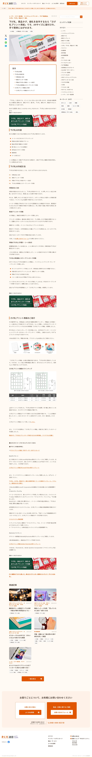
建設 (76, 102)
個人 (32, 31)
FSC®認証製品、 (44, 16)
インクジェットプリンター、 (31, 16)
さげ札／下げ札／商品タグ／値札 (18, 18)
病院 (69, 106)
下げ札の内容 (18, 71)
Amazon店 (74, 744)
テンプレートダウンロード (34, 3)
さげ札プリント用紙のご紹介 (22, 88)
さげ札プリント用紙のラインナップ (25, 90)
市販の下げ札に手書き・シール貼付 (25, 82)
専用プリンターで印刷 (22, 79)
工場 (70, 102)
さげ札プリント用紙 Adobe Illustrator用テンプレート (25, 544)
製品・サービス (46, 3)
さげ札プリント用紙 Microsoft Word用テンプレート (24, 468)
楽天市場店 (74, 742)
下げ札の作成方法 (19, 74)
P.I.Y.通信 (4, 8)
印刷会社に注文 (20, 77)
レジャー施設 (76, 106)
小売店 (12, 31)
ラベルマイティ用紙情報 (16, 519)
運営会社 (62, 3)
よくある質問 (55, 3)
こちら (33, 422)
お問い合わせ (72, 3)
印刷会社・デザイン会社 (22, 31)
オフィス (64, 102)
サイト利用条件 (86, 755)
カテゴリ (23, 3)
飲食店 (70, 109)
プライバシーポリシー (77, 755)
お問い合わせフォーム (21, 239)
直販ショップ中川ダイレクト (83, 3)
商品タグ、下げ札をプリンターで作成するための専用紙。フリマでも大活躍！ (31, 435)
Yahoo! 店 (74, 741)
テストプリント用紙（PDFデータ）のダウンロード (25, 450)
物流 (63, 106)
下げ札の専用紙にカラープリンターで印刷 (27, 85)
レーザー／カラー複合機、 (16, 16)
